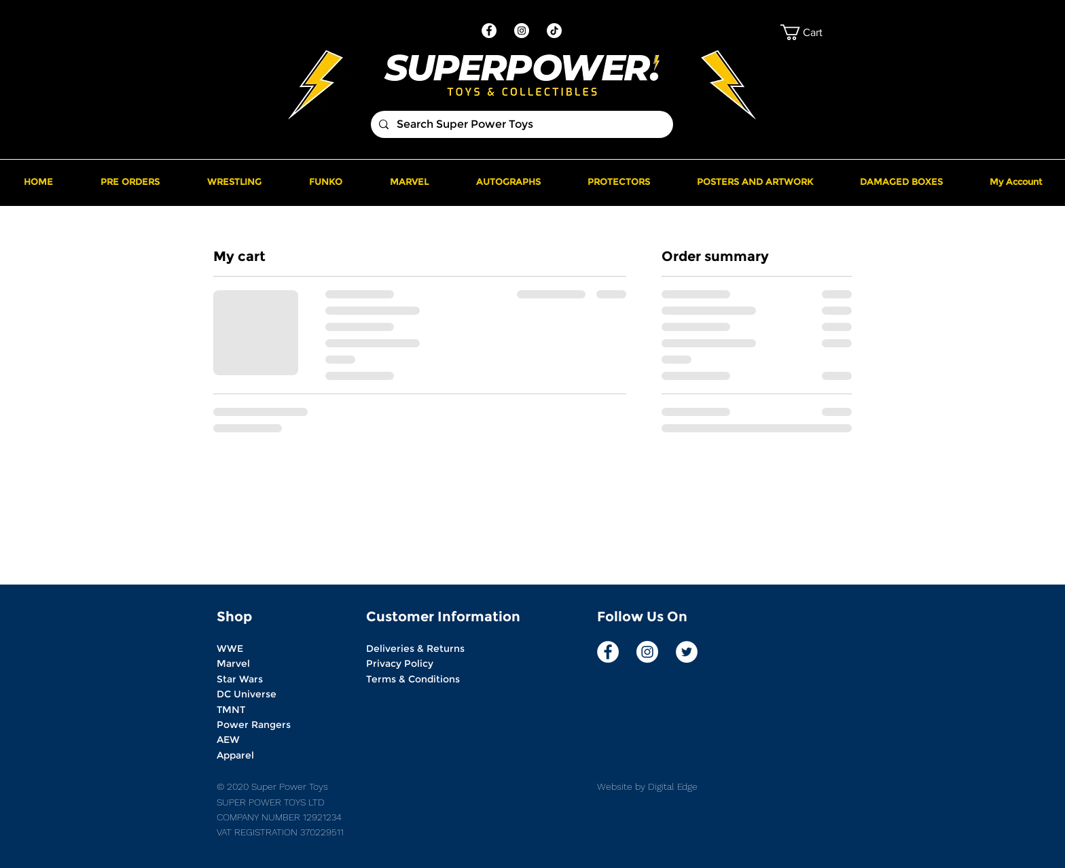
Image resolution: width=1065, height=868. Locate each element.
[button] (813, 32)
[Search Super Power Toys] (521, 124)
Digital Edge (671, 786)
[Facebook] (489, 30)
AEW (228, 739)
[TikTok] (554, 30)
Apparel (235, 755)
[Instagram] (521, 30)
